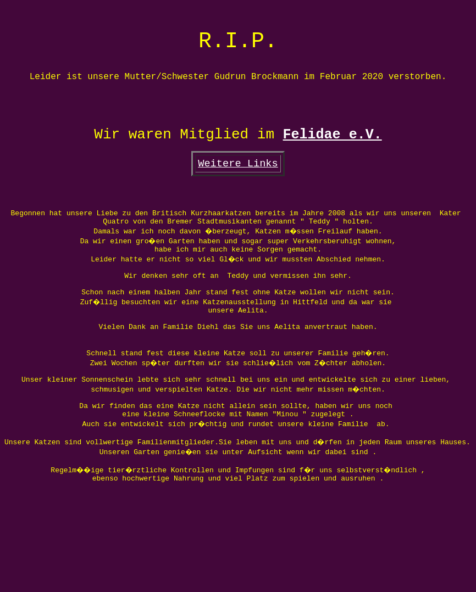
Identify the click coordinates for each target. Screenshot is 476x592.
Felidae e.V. (332, 162)
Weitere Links (238, 196)
